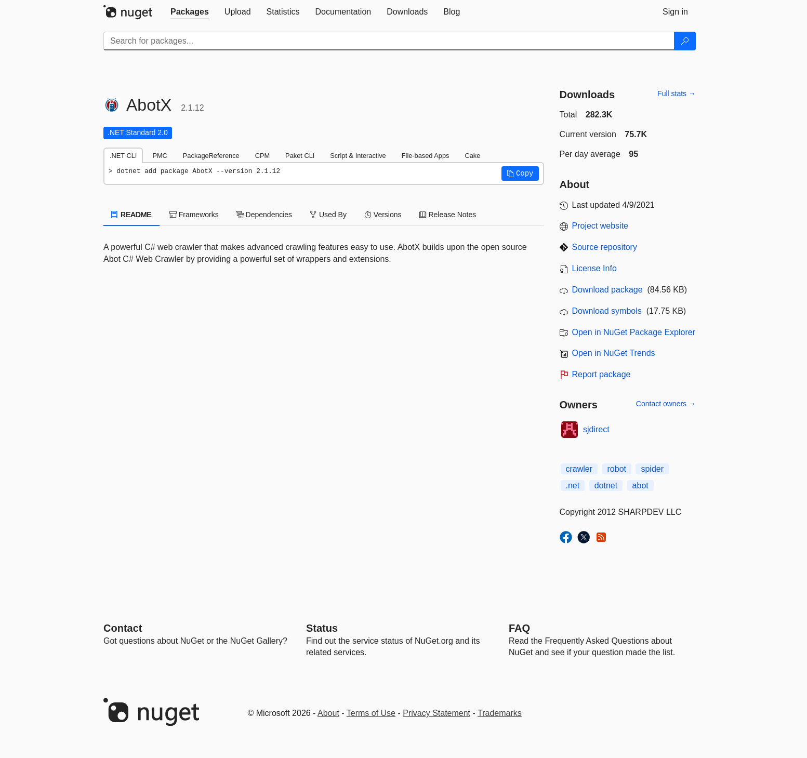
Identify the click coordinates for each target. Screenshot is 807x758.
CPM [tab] (262, 155)
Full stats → (676, 93)
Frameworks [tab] (194, 214)
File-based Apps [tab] (425, 155)
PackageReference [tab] (211, 155)
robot (616, 468)
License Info (594, 268)
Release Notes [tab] (448, 214)
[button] (520, 173)
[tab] (190, 12)
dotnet (605, 485)
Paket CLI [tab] (299, 155)
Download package (607, 289)
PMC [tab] (159, 155)
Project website (600, 225)
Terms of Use (371, 713)
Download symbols (607, 311)
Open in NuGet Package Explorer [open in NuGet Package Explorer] (633, 332)
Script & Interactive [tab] (358, 155)
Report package (601, 374)
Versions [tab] (383, 214)
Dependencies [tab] (264, 214)
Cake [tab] (472, 155)
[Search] (685, 41)
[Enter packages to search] (388, 41)
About (328, 713)
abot (640, 485)
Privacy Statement (436, 713)
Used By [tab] (328, 214)
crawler (579, 468)
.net (573, 485)
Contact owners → (666, 404)
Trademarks (500, 713)
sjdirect (596, 429)
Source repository (604, 247)
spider (652, 468)
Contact (122, 628)
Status (322, 628)
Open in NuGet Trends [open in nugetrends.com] (613, 353)
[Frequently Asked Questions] (519, 628)
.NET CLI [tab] (123, 155)
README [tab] (131, 214)
